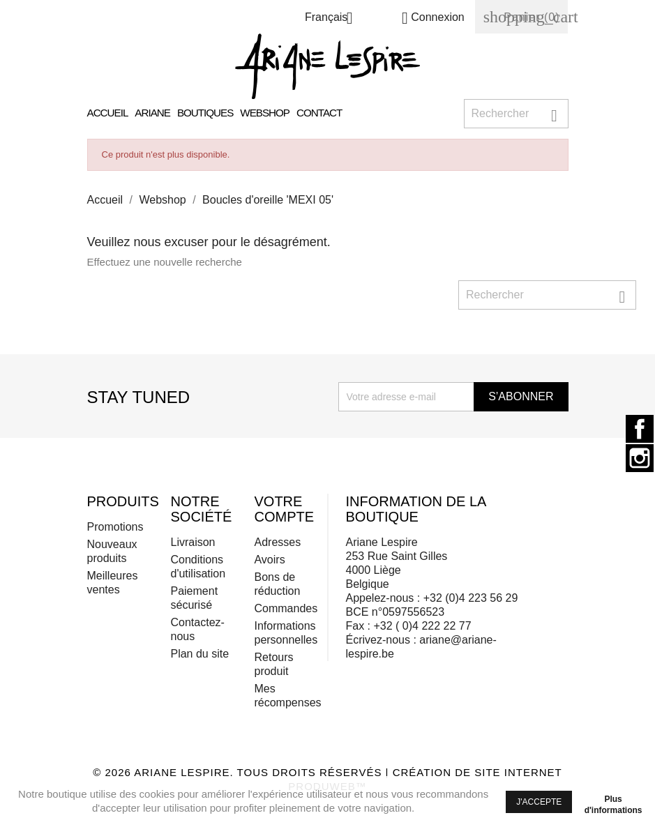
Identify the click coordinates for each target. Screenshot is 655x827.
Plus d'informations (613, 801)
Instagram (640, 458)
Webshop (264, 113)
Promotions (115, 527)
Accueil (107, 113)
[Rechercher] (516, 113)
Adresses (277, 542)
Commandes (285, 608)
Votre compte (284, 509)
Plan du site (199, 654)
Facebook (640, 429)
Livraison (192, 542)
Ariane (152, 113)
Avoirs (269, 560)
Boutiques (205, 113)
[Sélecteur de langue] (334, 19)
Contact (319, 113)
